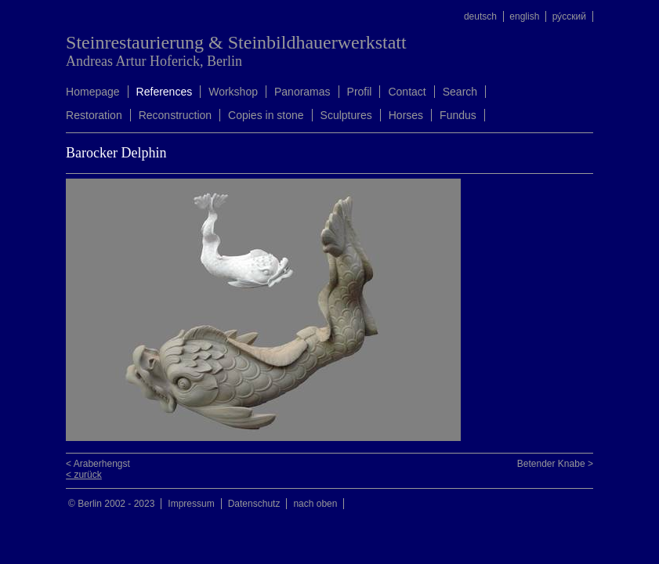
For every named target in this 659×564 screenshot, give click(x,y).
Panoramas (302, 91)
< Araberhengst (98, 463)
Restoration (94, 115)
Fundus (458, 115)
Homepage (93, 91)
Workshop (233, 91)
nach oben (315, 503)
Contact (406, 91)
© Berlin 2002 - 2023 (111, 503)
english (524, 16)
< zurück (84, 474)
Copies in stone (266, 115)
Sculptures (346, 115)
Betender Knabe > (555, 463)
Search (460, 91)
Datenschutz (254, 503)
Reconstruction (175, 115)
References (164, 91)
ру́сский (569, 16)
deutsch (480, 16)
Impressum (191, 503)
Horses (406, 115)
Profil (359, 91)
